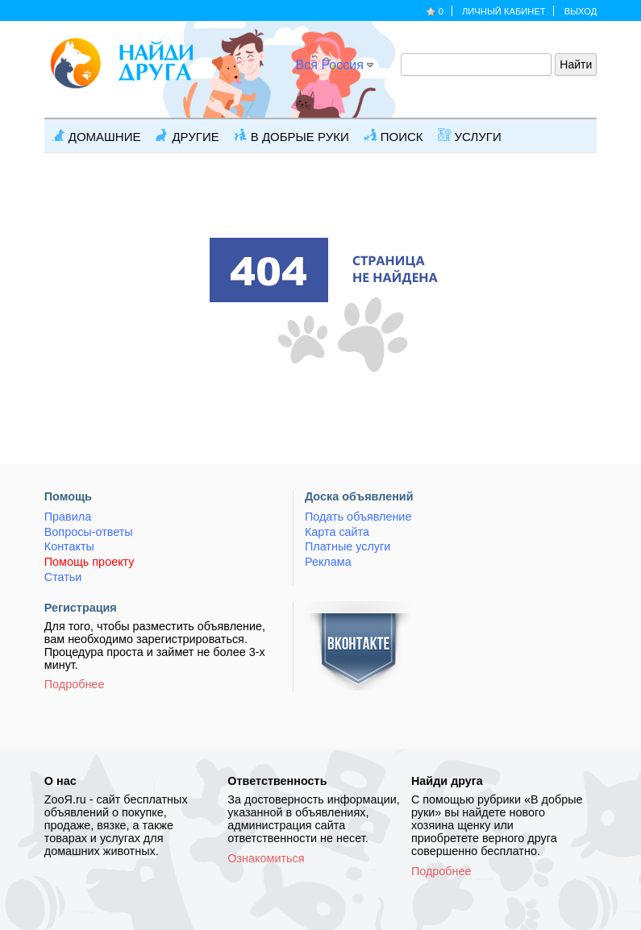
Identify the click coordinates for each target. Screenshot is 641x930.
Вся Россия (330, 65)
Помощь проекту (89, 561)
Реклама (328, 561)
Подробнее (74, 684)
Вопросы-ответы (88, 531)
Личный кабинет (504, 11)
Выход (580, 11)
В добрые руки (291, 135)
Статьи (63, 577)
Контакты (69, 546)
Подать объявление (358, 516)
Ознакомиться (265, 858)
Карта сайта (337, 531)
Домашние (96, 135)
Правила (67, 516)
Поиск (393, 135)
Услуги (470, 135)
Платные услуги (347, 546)
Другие (187, 135)
